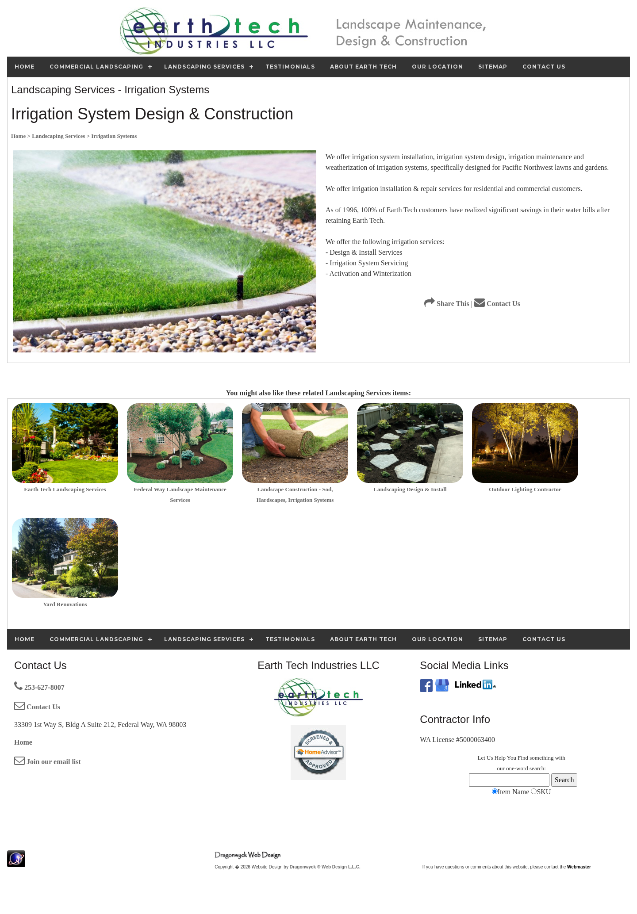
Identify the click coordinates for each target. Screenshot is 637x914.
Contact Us (497, 303)
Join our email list (47, 761)
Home (23, 742)
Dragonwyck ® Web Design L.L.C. (325, 866)
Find (523, 757)
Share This (446, 303)
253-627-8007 (39, 687)
